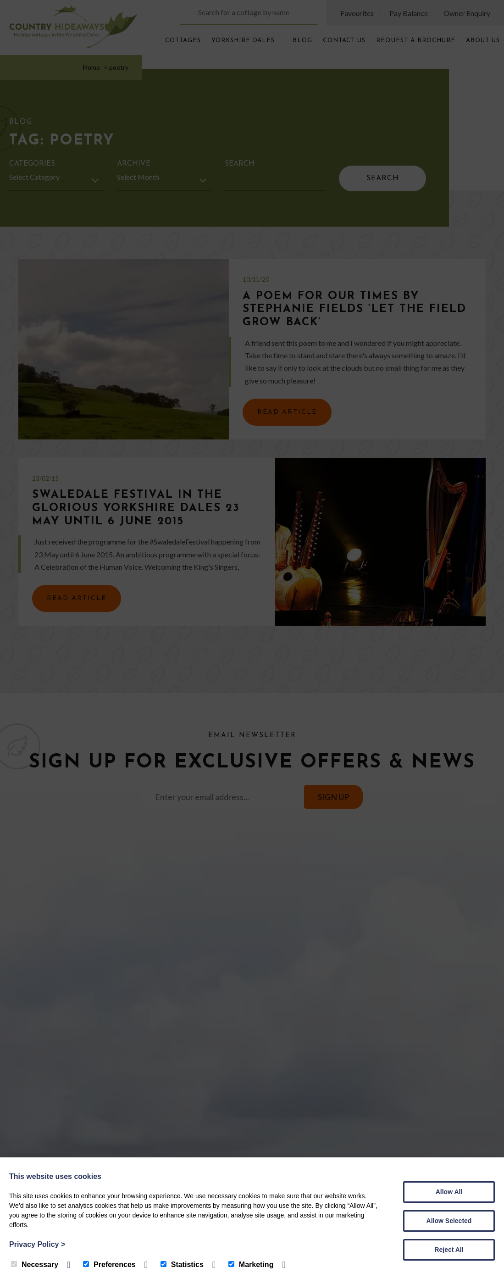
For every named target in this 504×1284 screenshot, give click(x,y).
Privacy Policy (37, 1244)
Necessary (34, 1264)
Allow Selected (449, 1220)
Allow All (449, 1191)
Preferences (109, 1264)
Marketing (251, 1264)
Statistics (182, 1264)
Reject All (448, 1249)
